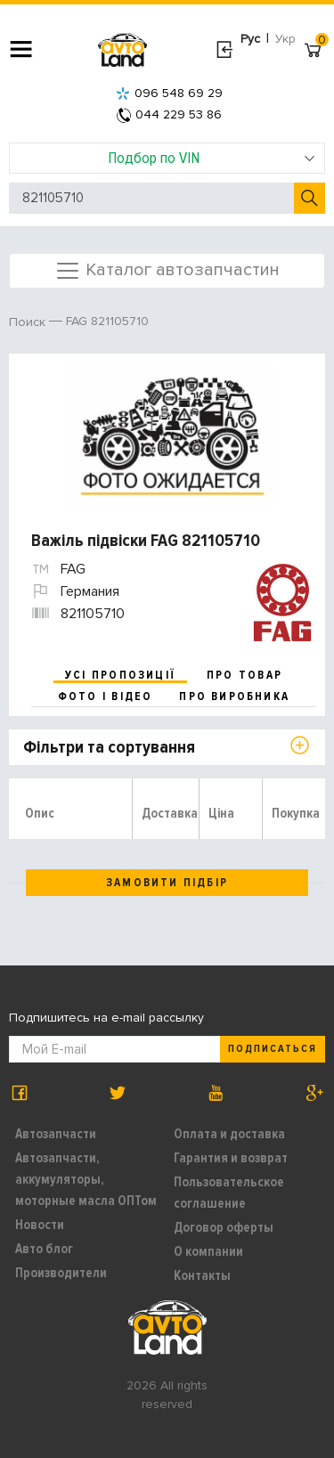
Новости (39, 1225)
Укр (285, 38)
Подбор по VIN (211, 157)
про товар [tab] (244, 675)
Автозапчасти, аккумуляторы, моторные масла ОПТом (86, 1179)
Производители (61, 1273)
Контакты (202, 1275)
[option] (169, 433)
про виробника (234, 696)
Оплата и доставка (229, 1134)
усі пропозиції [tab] (120, 675)
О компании (208, 1251)
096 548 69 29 (169, 93)
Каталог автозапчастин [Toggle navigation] (167, 270)
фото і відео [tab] (105, 696)
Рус (250, 38)
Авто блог (44, 1249)
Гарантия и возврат (231, 1158)
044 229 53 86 (169, 114)
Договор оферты (223, 1227)
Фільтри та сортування (109, 747)
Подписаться (272, 1048)
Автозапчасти (55, 1134)
